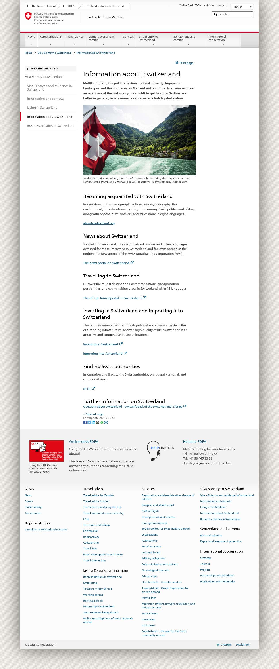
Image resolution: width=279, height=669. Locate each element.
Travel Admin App (94, 560)
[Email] (106, 422)
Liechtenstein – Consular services (162, 582)
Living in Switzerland (212, 507)
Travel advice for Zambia (98, 495)
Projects (205, 569)
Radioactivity (91, 536)
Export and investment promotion (221, 541)
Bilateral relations (211, 535)
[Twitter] (89, 422)
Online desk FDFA (83, 441)
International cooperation (223, 40)
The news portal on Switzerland (108, 263)
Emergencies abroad (154, 522)
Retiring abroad (93, 600)
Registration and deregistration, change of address (168, 497)
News (31, 40)
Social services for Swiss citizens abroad (166, 528)
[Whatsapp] (102, 422)
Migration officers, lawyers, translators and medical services (168, 605)
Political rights (150, 511)
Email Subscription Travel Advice (103, 554)
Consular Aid (91, 542)
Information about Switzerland (219, 513)
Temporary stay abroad (97, 588)
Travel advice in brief (96, 501)
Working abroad (93, 594)
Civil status (148, 625)
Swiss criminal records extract (160, 564)
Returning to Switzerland (98, 606)
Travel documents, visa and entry (103, 513)
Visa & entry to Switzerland (153, 40)
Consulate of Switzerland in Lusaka (46, 529)
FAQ (86, 519)
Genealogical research (155, 570)
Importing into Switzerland (105, 353)
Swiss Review (150, 613)
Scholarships (149, 576)
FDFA (71, 6)
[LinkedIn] (94, 422)
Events (29, 501)
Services (128, 40)
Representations (51, 40)
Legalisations (150, 534)
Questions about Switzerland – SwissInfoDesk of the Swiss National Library (134, 406)
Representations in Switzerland (102, 576)
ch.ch (89, 388)
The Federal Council (44, 6)
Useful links (149, 597)
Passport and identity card (158, 505)
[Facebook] (85, 422)
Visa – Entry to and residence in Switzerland (227, 495)
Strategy (205, 557)
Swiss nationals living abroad (100, 612)
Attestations (149, 540)
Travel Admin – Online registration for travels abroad (165, 589)
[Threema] (98, 422)
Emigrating (90, 582)
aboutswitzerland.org (99, 223)
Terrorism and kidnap (96, 524)
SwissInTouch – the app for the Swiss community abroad (164, 633)
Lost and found (151, 552)
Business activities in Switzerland (220, 519)
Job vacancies (33, 513)
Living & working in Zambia (103, 40)
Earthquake (90, 530)
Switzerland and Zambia (188, 40)
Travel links (90, 548)
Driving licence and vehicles (158, 517)
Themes (205, 563)
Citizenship (148, 619)
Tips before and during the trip (102, 507)
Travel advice (75, 40)
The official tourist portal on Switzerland (114, 298)
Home (28, 52)
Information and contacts (215, 501)
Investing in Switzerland (103, 344)
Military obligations (153, 558)
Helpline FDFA (194, 441)
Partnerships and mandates (217, 575)
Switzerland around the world (105, 6)
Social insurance (151, 546)
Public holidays (33, 507)
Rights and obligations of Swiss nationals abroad (108, 620)
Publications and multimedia (217, 581)
